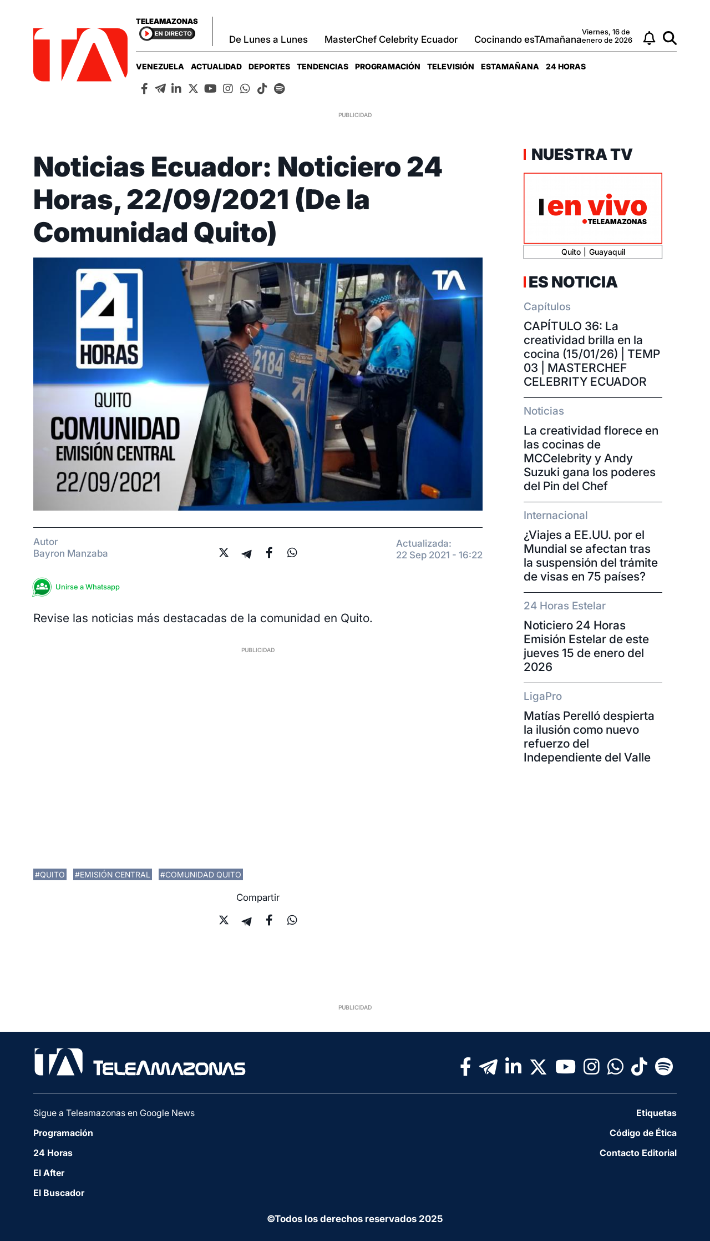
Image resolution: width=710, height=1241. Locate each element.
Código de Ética (643, 1132)
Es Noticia (573, 282)
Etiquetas (656, 1112)
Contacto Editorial (638, 1152)
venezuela (160, 66)
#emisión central (112, 874)
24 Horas (566, 66)
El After (48, 1172)
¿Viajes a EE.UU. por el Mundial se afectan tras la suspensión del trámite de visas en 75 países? (591, 555)
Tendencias (322, 66)
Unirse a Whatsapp (79, 586)
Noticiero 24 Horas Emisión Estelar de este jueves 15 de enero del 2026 (586, 646)
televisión (450, 66)
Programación (387, 66)
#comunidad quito (200, 874)
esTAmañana (510, 66)
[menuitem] (160, 66)
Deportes (269, 66)
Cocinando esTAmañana (528, 39)
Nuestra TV (581, 154)
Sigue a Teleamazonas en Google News (114, 1112)
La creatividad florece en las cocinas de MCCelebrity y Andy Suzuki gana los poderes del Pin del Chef (591, 458)
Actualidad (216, 66)
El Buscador (58, 1192)
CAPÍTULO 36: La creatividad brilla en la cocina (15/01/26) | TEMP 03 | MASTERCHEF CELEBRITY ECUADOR (592, 354)
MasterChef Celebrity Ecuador (391, 39)
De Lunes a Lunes (268, 39)
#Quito (50, 874)
